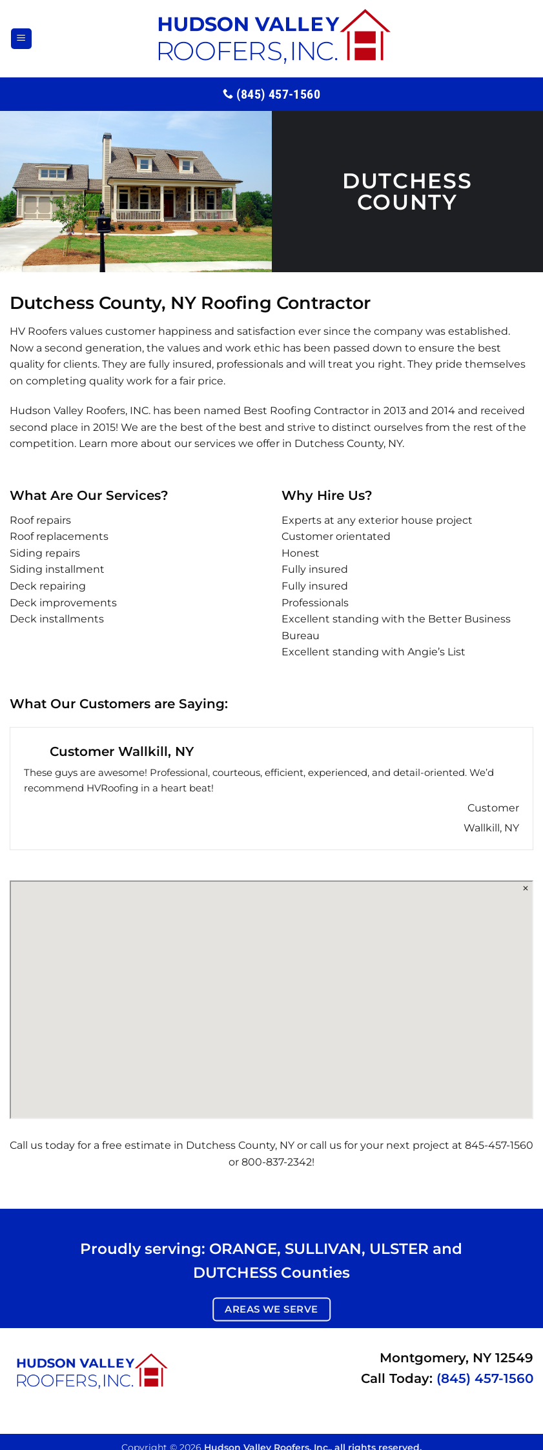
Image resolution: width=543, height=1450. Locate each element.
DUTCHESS (235, 1272)
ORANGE (243, 1249)
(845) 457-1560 (484, 1378)
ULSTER (399, 1249)
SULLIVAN (323, 1249)
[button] (21, 39)
